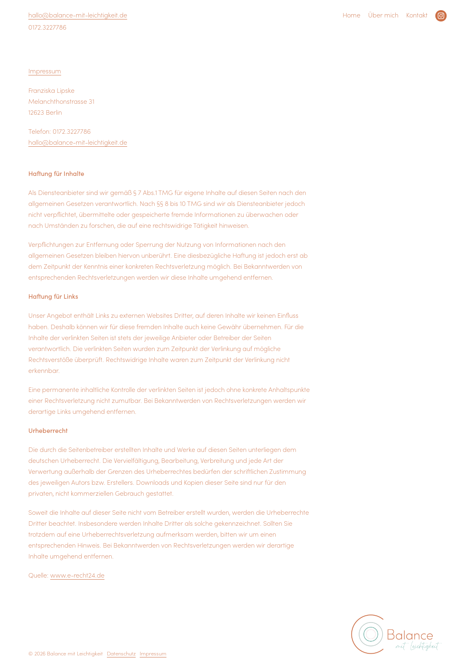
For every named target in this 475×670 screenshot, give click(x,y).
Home (351, 15)
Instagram (441, 15)
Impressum (44, 71)
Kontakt (417, 15)
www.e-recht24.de (77, 575)
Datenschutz (121, 653)
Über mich (383, 15)
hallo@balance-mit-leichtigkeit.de (77, 15)
